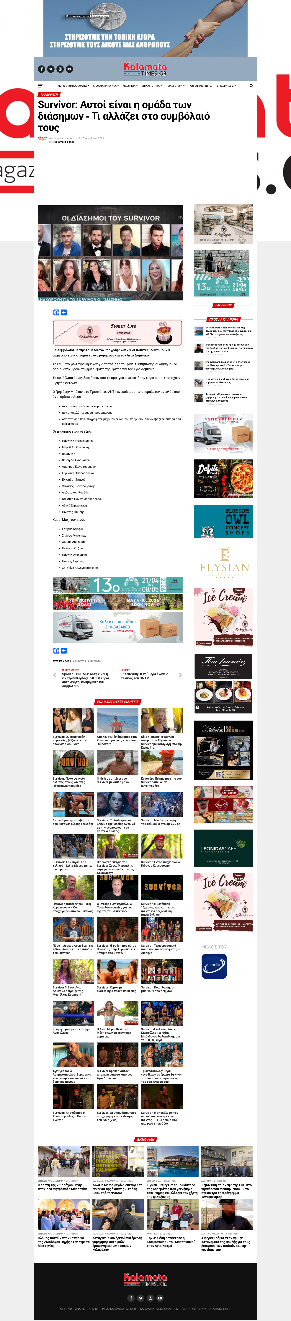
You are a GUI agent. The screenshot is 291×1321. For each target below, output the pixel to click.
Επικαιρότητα (151, 85)
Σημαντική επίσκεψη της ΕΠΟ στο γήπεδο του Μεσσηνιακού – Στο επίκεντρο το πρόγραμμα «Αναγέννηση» (227, 365)
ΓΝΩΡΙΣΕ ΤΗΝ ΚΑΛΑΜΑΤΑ (71, 85)
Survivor (80, 661)
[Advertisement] (145, 177)
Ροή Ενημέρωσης (200, 85)
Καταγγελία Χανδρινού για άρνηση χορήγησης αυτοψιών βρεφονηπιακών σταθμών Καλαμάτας (226, 397)
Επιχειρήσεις (225, 85)
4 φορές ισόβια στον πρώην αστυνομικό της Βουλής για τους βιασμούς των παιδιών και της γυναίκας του (229, 348)
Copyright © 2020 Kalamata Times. (207, 1310)
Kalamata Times (64, 141)
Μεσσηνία (129, 85)
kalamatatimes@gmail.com (159, 1310)
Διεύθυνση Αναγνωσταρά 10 (79, 1310)
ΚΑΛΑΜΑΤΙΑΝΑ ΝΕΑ (105, 85)
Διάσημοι (95, 661)
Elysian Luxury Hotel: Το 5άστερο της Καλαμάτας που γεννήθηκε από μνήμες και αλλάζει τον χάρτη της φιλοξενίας (228, 331)
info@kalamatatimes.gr (119, 1310)
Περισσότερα (174, 85)
